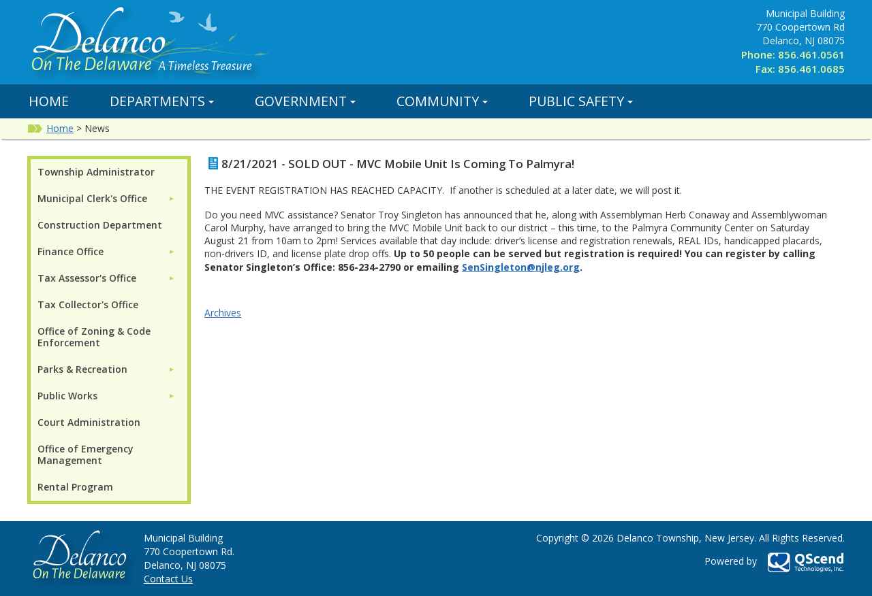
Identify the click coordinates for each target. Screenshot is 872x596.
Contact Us (168, 578)
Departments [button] (162, 101)
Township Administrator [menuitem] (96, 171)
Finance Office (70, 251)
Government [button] (305, 101)
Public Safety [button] (581, 101)
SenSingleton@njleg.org (521, 267)
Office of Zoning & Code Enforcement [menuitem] (94, 337)
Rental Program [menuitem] (75, 486)
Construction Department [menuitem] (99, 224)
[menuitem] (106, 198)
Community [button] (442, 101)
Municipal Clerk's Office (92, 198)
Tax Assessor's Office (86, 277)
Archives (222, 312)
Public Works (67, 395)
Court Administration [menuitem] (88, 422)
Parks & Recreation (82, 369)
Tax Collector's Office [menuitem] (87, 304)
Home (49, 101)
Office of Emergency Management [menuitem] (85, 454)
